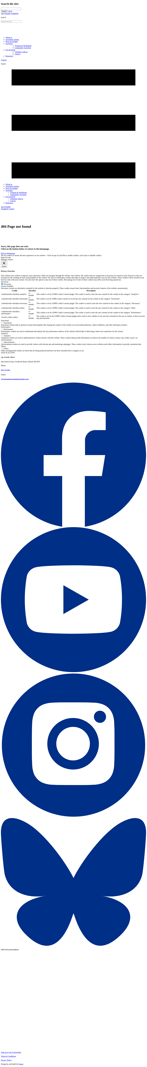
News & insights (12, 42)
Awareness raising (12, 39)
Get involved (10, 50)
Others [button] (3, 346)
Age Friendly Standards (9, 13)
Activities (9, 44)
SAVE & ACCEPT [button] (8, 353)
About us (9, 37)
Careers (17, 54)
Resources (9, 56)
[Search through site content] (11, 9)
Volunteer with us (21, 52)
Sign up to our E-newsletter (11, 1052)
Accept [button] (8, 257)
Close (10, 11)
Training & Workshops (23, 46)
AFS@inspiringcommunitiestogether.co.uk (14, 379)
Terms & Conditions (8, 1056)
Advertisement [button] (6, 340)
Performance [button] (5, 327)
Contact (4, 60)
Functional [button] (5, 321)
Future (20, 1064)
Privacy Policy (6, 1060)
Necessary (7, 284)
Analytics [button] (4, 333)
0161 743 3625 (5, 370)
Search (4, 11)
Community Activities (23, 48)
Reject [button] (3, 257)
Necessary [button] (4, 282)
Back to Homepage (8, 253)
